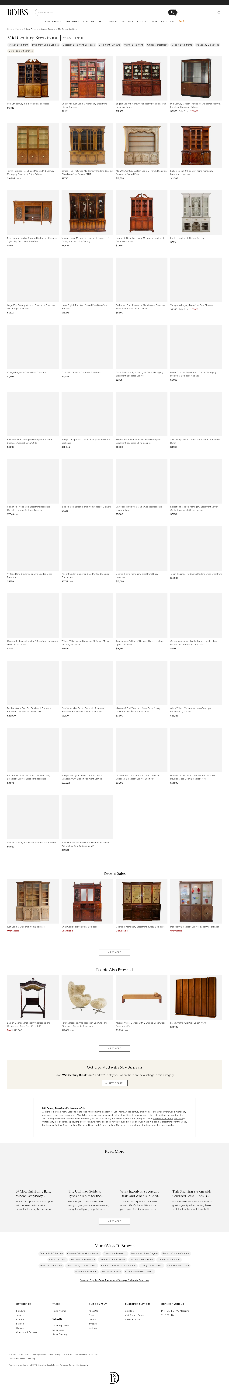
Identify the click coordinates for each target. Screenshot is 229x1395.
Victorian (46, 1121)
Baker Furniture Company (74, 1124)
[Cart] (219, 12)
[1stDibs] (17, 12)
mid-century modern (163, 1118)
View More (114, 952)
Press (91, 1315)
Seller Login (58, 1329)
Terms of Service (76, 1365)
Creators (20, 1327)
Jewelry (112, 21)
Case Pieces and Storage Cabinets (40, 29)
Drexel (91, 1124)
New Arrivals (53, 21)
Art (100, 21)
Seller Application (60, 1325)
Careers (92, 1319)
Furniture (72, 21)
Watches (127, 21)
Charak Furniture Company (112, 1124)
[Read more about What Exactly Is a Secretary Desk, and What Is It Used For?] (140, 1187)
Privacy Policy (54, 1354)
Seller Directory (59, 1334)
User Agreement (39, 1354)
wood (172, 1111)
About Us (93, 1310)
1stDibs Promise (132, 1319)
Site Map (31, 1358)
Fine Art (20, 1319)
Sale (181, 21)
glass (49, 1114)
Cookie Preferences (17, 1358)
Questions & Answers (26, 1332)
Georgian (178, 1118)
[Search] (103, 12)
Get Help (129, 1310)
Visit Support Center (134, 1315)
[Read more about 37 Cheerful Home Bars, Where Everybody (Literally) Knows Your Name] (36, 1187)
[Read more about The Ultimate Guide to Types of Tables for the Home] (88, 1187)
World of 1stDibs (163, 21)
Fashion (142, 21)
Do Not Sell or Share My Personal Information (81, 1354)
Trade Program (59, 1310)
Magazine (175, 1310)
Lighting (88, 21)
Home (9, 29)
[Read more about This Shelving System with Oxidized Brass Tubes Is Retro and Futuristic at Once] (192, 1187)
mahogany (181, 1111)
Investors (93, 1323)
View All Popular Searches (114, 1280)
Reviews (93, 1327)
